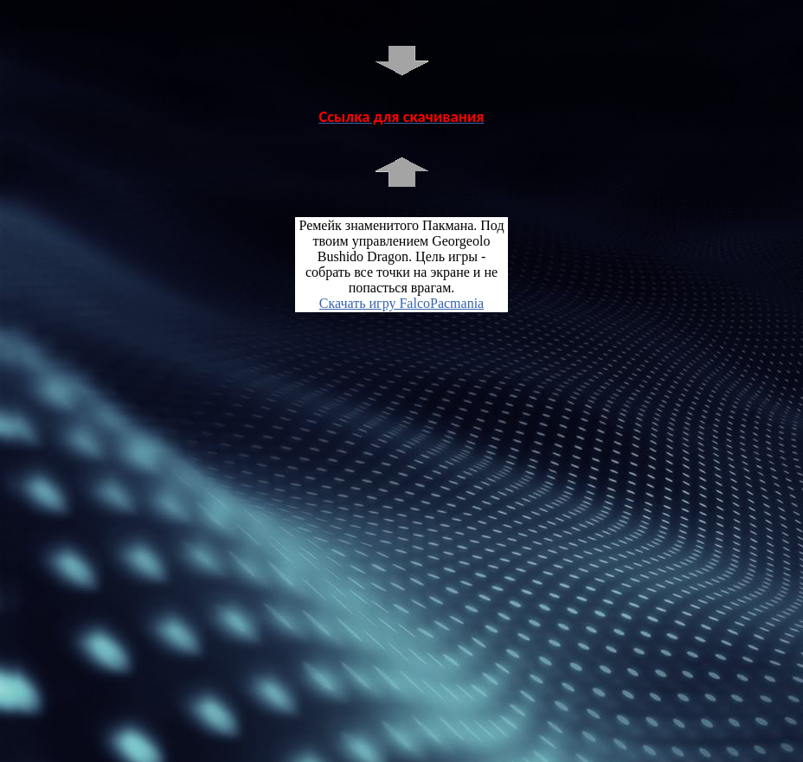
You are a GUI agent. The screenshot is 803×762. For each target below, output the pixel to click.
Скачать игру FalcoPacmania (401, 303)
